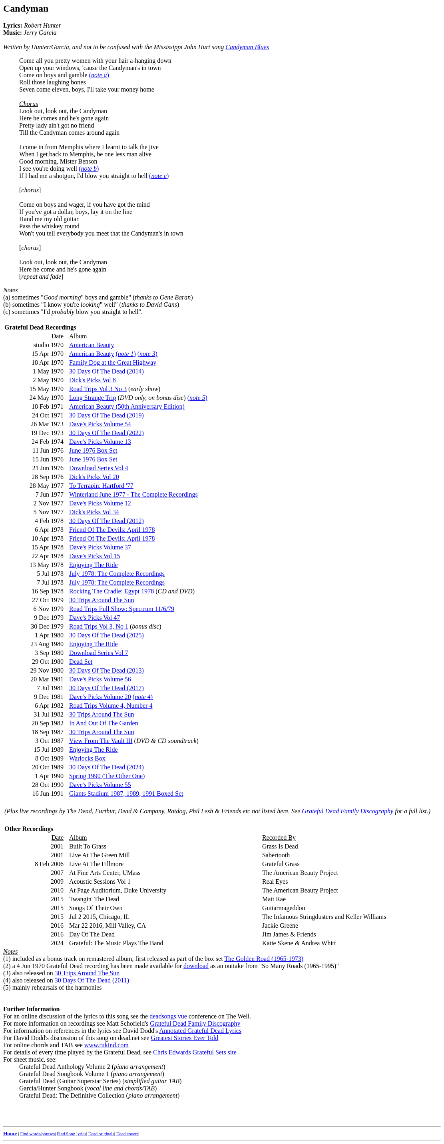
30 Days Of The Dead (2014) (106, 371)
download (196, 965)
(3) (7, 973)
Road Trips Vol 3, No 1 (98, 626)
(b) (7, 304)
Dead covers (127, 1133)
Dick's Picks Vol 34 (94, 512)
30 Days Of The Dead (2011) (92, 980)
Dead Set (80, 661)
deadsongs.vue (168, 1016)
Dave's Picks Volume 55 (100, 784)
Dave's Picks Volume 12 (100, 503)
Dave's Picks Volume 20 (100, 696)
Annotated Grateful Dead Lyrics (200, 1030)
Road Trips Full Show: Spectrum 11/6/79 (121, 608)
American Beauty (91, 344)
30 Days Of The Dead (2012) (106, 520)
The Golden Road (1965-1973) (263, 958)
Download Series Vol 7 (98, 652)
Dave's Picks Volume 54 (100, 424)
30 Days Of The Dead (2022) (106, 432)
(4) (7, 980)
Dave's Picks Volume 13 (100, 441)
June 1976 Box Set (93, 450)
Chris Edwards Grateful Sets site (195, 1052)
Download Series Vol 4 (98, 468)
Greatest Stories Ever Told (185, 1037)
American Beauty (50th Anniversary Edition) (127, 406)
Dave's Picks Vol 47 (94, 617)
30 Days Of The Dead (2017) (106, 688)
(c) (6, 311)
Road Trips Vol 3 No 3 (98, 388)
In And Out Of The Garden (103, 723)
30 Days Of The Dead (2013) (106, 670)
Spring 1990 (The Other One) (107, 776)
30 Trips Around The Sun (101, 600)
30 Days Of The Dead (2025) (106, 635)
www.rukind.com (106, 1045)
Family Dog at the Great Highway (112, 362)
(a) (6, 297)
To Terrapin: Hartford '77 (101, 485)
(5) (7, 987)
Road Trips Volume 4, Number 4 (110, 705)
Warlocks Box (87, 758)
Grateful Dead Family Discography (347, 811)
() (99, 75)
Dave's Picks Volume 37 (100, 547)
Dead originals (101, 1133)
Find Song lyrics (71, 1133)
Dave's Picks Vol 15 (94, 556)
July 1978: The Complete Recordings (117, 573)
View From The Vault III (100, 740)
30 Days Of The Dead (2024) (106, 767)
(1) (7, 958)
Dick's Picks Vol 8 (92, 380)
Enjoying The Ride (93, 564)
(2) (7, 965)
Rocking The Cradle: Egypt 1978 (111, 591)
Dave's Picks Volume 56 (100, 679)
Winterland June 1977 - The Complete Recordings (133, 494)
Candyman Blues (247, 47)
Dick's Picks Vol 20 (94, 476)
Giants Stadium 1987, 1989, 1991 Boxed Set (126, 793)
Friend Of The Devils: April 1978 (112, 529)
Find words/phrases (37, 1133)
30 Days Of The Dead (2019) (106, 415)
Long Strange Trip (92, 397)
